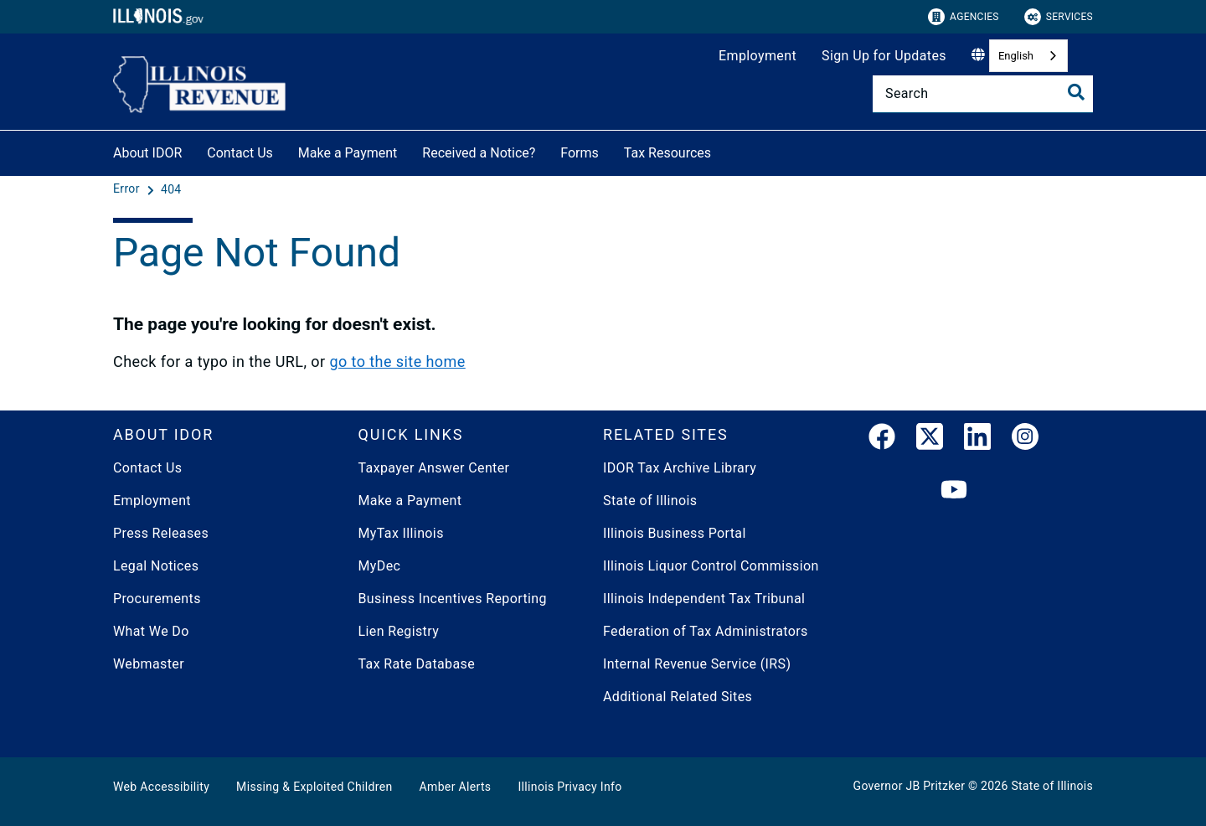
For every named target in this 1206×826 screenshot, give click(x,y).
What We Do (151, 631)
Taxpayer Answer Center (434, 468)
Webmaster (148, 664)
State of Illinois (650, 501)
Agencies (963, 16)
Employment (757, 56)
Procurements (157, 599)
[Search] (983, 93)
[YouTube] (954, 490)
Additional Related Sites (677, 697)
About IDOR (147, 153)
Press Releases (161, 533)
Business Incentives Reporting (452, 599)
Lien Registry (399, 631)
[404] (171, 189)
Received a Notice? (478, 153)
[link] (881, 440)
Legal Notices (155, 566)
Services (1058, 16)
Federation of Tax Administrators (705, 631)
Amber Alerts (456, 786)
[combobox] (1028, 55)
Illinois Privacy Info (569, 786)
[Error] (128, 189)
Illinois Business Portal (674, 533)
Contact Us (240, 153)
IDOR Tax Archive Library (679, 468)
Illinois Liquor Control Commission (711, 566)
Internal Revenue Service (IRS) (697, 664)
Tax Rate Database (417, 664)
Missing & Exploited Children (314, 786)
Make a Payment (348, 153)
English (1015, 55)
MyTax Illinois (401, 533)
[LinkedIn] (977, 440)
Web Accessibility (161, 786)
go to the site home (397, 361)
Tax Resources (667, 153)
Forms (579, 153)
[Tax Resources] (723, 150)
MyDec (379, 566)
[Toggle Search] (1076, 92)
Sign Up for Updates (884, 56)
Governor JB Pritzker (909, 785)
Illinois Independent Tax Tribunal (704, 599)
